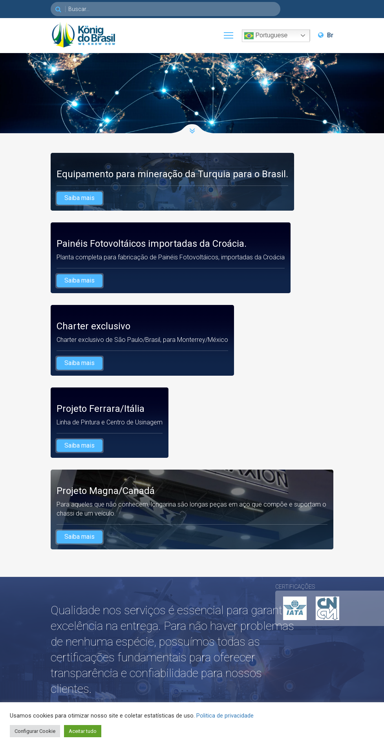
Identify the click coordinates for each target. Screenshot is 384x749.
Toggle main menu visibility (229, 33)
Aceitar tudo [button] (83, 731)
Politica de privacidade (225, 715)
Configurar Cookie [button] (35, 731)
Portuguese (265, 35)
